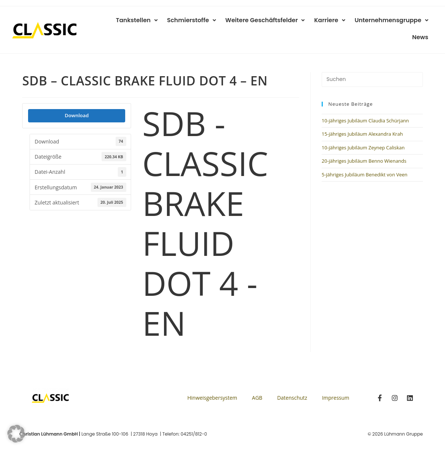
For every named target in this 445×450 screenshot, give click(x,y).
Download (77, 102)
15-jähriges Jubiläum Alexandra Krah (362, 121)
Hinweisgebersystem (212, 384)
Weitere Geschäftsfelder (246, 22)
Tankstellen (122, 22)
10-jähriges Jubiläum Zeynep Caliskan (363, 134)
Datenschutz (292, 384)
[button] (16, 433)
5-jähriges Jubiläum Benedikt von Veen (364, 161)
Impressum (335, 384)
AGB (257, 384)
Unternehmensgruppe (369, 22)
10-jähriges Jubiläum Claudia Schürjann (365, 107)
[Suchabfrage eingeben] (372, 66)
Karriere (309, 22)
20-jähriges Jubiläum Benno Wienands (364, 148)
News (421, 22)
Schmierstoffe (174, 22)
